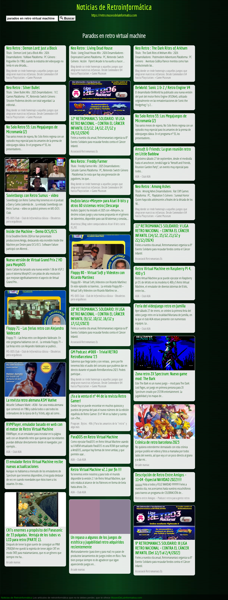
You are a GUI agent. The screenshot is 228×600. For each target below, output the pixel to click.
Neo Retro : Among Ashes (153, 186)
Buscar (67, 18)
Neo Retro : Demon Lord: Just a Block (31, 48)
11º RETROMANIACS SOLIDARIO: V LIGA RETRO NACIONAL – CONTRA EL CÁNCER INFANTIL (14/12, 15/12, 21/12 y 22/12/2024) (162, 232)
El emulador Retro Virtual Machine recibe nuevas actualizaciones (34, 464)
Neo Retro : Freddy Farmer (89, 161)
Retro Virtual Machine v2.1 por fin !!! (96, 469)
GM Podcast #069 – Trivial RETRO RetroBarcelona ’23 (94, 354)
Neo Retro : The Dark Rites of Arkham (161, 48)
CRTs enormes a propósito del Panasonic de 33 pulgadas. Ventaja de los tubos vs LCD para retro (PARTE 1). (34, 535)
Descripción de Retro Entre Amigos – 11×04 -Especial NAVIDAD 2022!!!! (160, 477)
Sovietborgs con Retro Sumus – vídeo (32, 195)
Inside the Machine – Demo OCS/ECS (31, 231)
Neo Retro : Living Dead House (92, 48)
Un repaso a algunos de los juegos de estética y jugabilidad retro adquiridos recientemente (97, 542)
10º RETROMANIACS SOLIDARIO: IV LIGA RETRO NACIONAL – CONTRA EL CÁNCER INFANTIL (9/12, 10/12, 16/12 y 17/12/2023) (98, 316)
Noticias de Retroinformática (114, 6)
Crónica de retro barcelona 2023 (157, 442)
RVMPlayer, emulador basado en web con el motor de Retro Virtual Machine (34, 426)
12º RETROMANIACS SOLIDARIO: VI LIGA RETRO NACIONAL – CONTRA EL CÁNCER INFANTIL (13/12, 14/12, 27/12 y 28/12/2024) (98, 125)
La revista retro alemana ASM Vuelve (31, 400)
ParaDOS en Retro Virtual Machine (94, 436)
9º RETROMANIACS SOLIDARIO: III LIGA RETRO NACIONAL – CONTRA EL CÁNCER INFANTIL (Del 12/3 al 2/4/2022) (162, 548)
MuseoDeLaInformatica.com (126, 597)
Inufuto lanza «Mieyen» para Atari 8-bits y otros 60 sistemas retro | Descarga (99, 203)
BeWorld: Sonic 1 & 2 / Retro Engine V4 (162, 87)
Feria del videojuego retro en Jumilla (160, 305)
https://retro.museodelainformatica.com (114, 15)
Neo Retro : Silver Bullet (23, 87)
